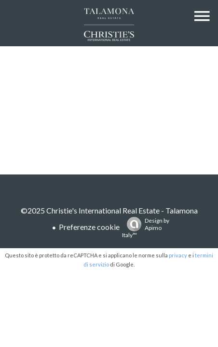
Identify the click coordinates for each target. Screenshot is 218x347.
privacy (178, 255)
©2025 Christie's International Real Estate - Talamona (109, 210)
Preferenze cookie (89, 226)
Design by (145, 228)
